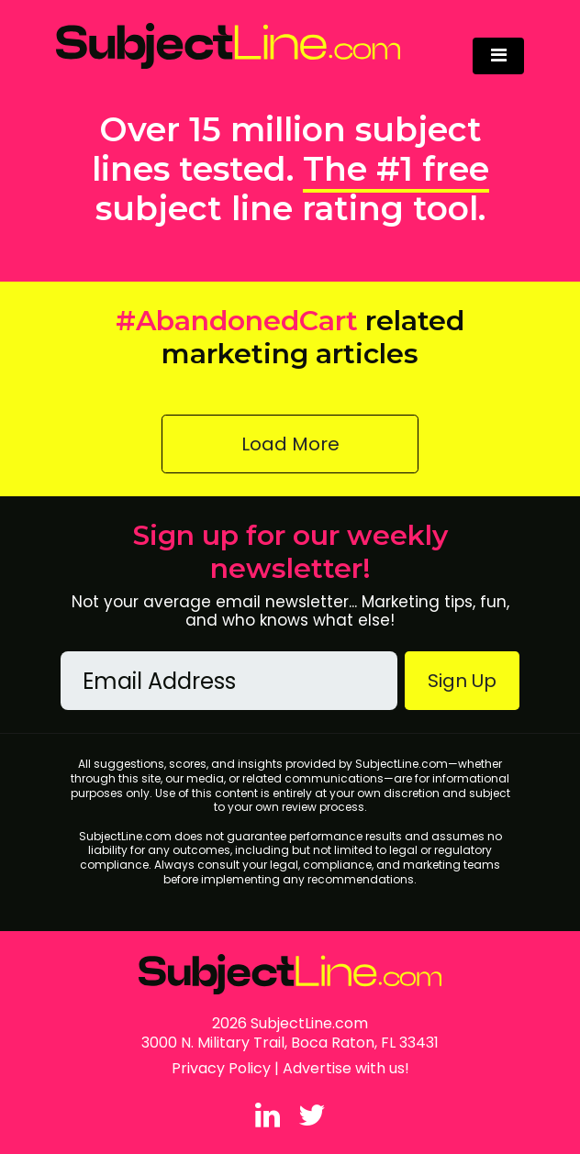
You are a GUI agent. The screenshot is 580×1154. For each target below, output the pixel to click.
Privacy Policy (221, 1068)
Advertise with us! (346, 1068)
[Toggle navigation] (498, 56)
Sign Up (462, 681)
